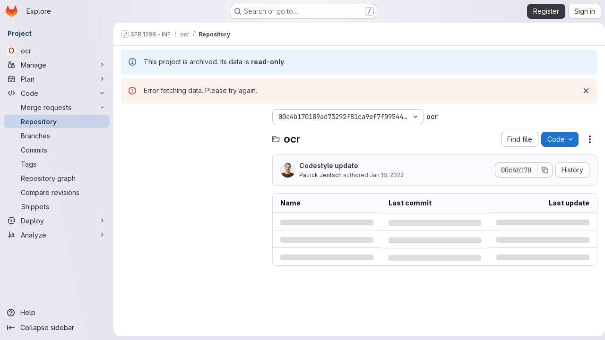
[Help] (57, 312)
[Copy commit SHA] (541, 170)
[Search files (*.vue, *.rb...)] (192, 135)
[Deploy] (57, 220)
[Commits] (57, 149)
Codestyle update (328, 166)
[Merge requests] (57, 107)
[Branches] (57, 135)
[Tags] (57, 163)
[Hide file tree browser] (128, 116)
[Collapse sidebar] (57, 327)
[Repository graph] (57, 178)
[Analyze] (57, 234)
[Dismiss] (582, 90)
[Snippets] (57, 206)
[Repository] (57, 121)
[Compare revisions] (57, 192)
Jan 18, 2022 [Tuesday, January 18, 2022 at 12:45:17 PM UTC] (387, 174)
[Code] (57, 93)
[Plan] (57, 78)
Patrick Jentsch (320, 174)
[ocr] (57, 50)
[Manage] (57, 64)
